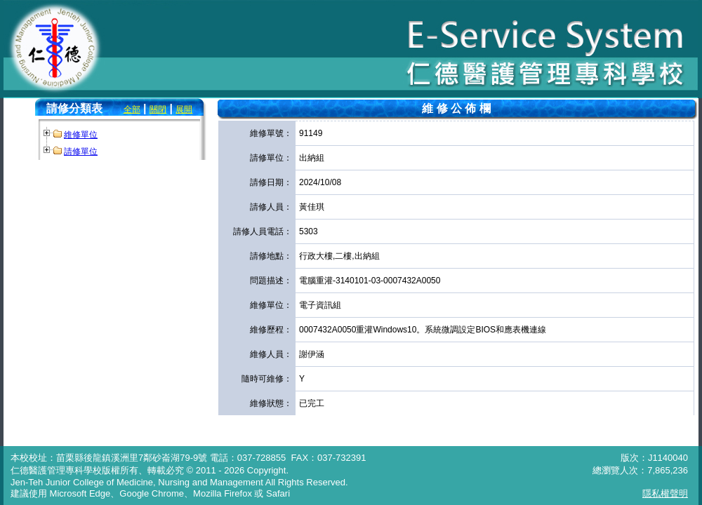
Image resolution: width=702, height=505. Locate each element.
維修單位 (81, 135)
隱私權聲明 (665, 493)
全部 (132, 109)
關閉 (158, 109)
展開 (184, 109)
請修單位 (81, 151)
